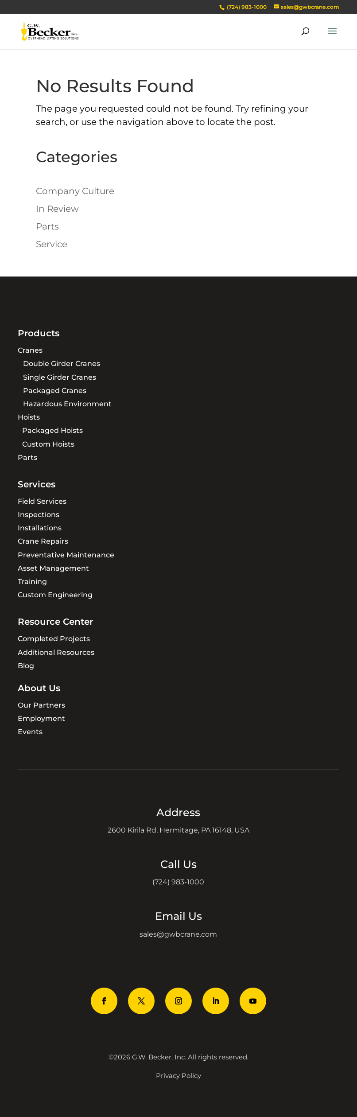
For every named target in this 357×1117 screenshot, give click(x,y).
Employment (41, 718)
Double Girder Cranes (61, 363)
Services (36, 484)
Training (32, 581)
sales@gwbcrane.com (178, 934)
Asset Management (53, 568)
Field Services (42, 501)
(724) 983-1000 (178, 882)
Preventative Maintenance (66, 555)
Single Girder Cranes (59, 377)
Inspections (38, 514)
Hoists (29, 417)
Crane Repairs (43, 541)
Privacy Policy (178, 1075)
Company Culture (75, 191)
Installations (40, 528)
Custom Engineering (55, 595)
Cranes (30, 350)
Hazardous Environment (67, 404)
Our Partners (41, 705)
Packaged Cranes (54, 390)
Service (51, 244)
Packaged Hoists (52, 430)
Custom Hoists (48, 444)
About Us (39, 688)
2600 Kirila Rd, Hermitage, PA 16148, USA (178, 830)
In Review (57, 208)
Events (30, 732)
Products (38, 333)
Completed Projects (54, 638)
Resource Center (55, 621)
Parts (47, 226)
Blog (26, 666)
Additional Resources (56, 652)
